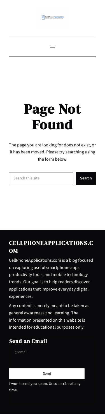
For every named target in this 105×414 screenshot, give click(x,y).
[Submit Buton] (47, 374)
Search (86, 178)
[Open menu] (52, 46)
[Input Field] (47, 352)
